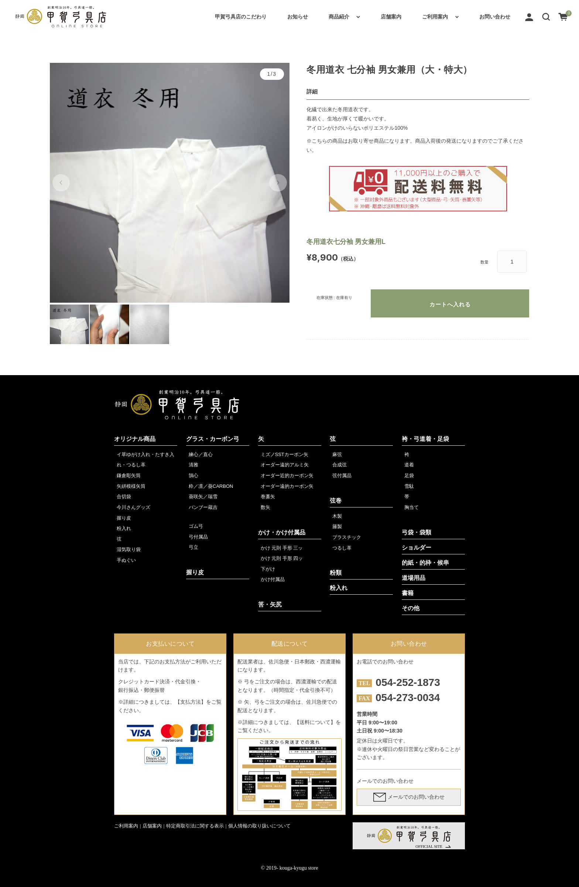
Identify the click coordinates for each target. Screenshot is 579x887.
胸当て (411, 507)
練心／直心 (201, 454)
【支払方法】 (190, 702)
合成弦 (339, 465)
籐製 (337, 526)
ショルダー (416, 547)
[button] (546, 17)
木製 (337, 516)
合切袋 (124, 496)
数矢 (265, 507)
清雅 (193, 465)
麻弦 (337, 454)
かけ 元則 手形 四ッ (282, 558)
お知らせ (297, 17)
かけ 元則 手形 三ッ (282, 548)
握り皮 (124, 518)
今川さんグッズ (133, 507)
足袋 (409, 475)
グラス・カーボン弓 (212, 439)
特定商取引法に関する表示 (195, 826)
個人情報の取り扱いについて (259, 826)
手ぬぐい (126, 560)
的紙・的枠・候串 (425, 563)
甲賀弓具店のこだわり (241, 17)
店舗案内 (391, 17)
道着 (409, 465)
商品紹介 (339, 17)
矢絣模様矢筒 (131, 486)
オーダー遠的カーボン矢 (287, 486)
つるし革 (342, 548)
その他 (410, 608)
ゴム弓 (196, 526)
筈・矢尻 (270, 604)
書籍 (408, 593)
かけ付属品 (273, 579)
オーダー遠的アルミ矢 (285, 465)
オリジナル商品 (134, 439)
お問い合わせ (494, 17)
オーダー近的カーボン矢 (287, 475)
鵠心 (193, 475)
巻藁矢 (268, 496)
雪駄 (409, 486)
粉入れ (124, 528)
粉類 (336, 573)
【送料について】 (315, 722)
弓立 (193, 547)
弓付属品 (198, 537)
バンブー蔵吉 (203, 507)
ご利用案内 (435, 17)
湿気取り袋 (129, 549)
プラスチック (346, 537)
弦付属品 (342, 475)
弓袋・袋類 (416, 532)
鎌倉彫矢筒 (129, 475)
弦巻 (336, 500)
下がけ (268, 569)
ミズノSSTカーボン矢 (284, 454)
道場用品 (413, 578)
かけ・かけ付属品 (281, 532)
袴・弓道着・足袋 (425, 439)
